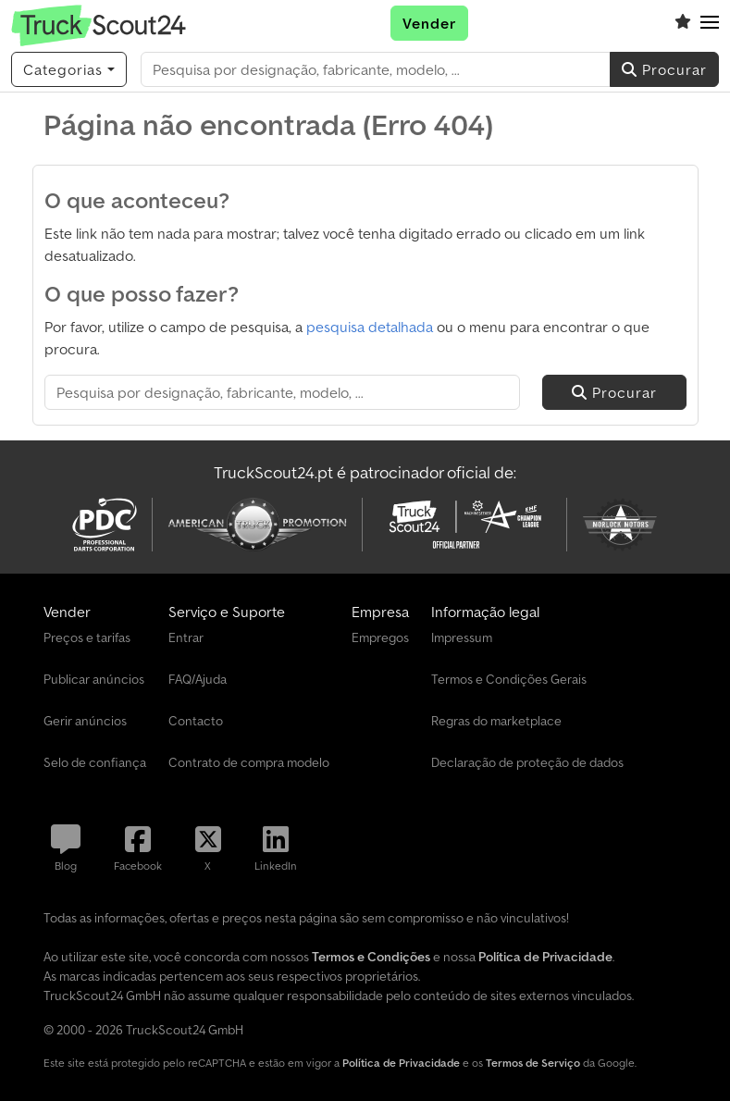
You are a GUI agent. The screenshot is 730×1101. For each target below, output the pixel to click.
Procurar (664, 69)
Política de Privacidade (401, 1063)
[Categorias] (69, 69)
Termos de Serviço (533, 1063)
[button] (709, 23)
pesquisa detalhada (369, 326)
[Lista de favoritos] (682, 23)
